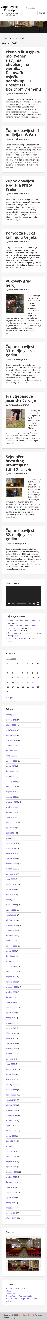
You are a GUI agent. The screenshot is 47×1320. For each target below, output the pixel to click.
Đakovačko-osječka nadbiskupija (19, 1296)
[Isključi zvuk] (34, 603)
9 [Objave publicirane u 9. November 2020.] (7, 677)
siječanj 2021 (11, 1043)
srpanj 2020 (11, 1074)
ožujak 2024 (11, 848)
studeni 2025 (11, 745)
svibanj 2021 (11, 1023)
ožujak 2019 (11, 1156)
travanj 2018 (11, 1213)
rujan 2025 (10, 756)
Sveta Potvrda (13, 631)
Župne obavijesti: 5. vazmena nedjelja (23, 621)
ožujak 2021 (11, 1033)
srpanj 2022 (11, 951)
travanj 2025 (11, 781)
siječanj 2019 (11, 1167)
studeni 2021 (11, 992)
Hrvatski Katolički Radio (15, 1288)
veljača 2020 (11, 1100)
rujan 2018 (10, 1187)
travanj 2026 (11, 720)
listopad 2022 (12, 935)
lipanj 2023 (10, 894)
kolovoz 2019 (11, 1131)
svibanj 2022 (11, 961)
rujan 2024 (10, 817)
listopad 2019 (12, 1120)
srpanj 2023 (11, 889)
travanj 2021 (11, 1028)
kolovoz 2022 (11, 946)
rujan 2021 (10, 1002)
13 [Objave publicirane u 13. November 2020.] (28, 677)
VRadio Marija (11, 1291)
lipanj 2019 (10, 1141)
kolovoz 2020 (11, 1069)
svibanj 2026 (11, 714)
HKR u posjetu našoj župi (18, 638)
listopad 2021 (12, 997)
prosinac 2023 (12, 863)
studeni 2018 (11, 1177)
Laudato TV (10, 1293)
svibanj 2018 (11, 1208)
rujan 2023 (10, 879)
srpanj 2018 (11, 1197)
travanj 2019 (11, 1151)
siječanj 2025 (11, 797)
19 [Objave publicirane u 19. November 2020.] (23, 682)
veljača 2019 (11, 1161)
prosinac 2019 (12, 1110)
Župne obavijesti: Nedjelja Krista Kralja (21, 185)
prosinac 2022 (12, 925)
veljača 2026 (11, 730)
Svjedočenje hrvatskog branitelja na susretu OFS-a (18, 463)
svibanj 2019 (11, 1146)
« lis (7, 697)
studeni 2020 (11, 1054)
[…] (37, 117)
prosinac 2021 (12, 987)
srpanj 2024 (11, 828)
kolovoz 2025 (11, 761)
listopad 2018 (12, 1182)
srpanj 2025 (11, 766)
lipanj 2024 (10, 833)
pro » (12, 697)
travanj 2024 (11, 843)
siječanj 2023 (11, 920)
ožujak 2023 (11, 910)
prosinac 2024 (12, 802)
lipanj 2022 (10, 956)
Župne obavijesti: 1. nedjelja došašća (23, 132)
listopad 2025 (12, 750)
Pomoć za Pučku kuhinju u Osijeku (21, 235)
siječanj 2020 (11, 1105)
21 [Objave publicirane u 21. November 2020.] (33, 682)
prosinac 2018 (12, 1172)
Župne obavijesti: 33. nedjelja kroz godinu (21, 350)
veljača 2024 (11, 853)
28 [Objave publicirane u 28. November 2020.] (33, 687)
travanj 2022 (11, 966)
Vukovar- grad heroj (18, 283)
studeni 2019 (11, 1115)
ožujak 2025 (11, 786)
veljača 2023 (11, 915)
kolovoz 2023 (11, 884)
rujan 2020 (10, 1064)
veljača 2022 (11, 976)
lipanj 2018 (10, 1202)
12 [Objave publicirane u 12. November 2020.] (23, 677)
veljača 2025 (11, 792)
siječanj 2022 (11, 982)
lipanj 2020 (10, 1079)
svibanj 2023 (11, 899)
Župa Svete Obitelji (9, 8)
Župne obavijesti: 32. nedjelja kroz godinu (21, 534)
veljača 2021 (11, 1038)
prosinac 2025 (12, 740)
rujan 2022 (10, 941)
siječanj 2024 (11, 858)
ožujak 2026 (11, 725)
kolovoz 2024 (11, 822)
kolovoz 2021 (11, 1007)
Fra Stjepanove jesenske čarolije (21, 398)
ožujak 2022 (11, 971)
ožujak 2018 (11, 1218)
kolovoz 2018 (11, 1192)
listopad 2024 (12, 812)
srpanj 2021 (11, 1012)
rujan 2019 (10, 1125)
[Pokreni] (9, 603)
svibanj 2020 (11, 1084)
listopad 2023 (12, 874)
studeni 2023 (11, 869)
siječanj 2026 (11, 735)
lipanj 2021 (10, 1018)
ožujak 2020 (11, 1095)
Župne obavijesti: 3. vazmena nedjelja (23, 633)
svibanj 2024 (11, 838)
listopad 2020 (12, 1059)
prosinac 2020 (12, 1048)
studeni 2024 (11, 807)
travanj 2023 (11, 905)
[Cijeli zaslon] (38, 603)
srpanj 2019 (11, 1136)
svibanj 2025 (11, 776)
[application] (23, 596)
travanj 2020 (11, 1089)
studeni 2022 (11, 930)
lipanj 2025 (10, 771)
